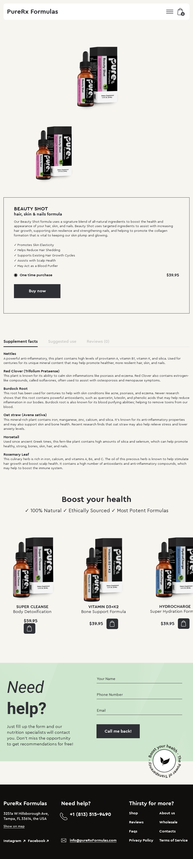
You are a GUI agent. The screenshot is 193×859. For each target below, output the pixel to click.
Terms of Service (173, 840)
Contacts (167, 831)
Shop (133, 813)
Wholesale (168, 822)
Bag (181, 11)
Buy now (37, 291)
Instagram (14, 841)
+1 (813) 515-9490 (90, 814)
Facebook (38, 841)
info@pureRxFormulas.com (93, 840)
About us (167, 813)
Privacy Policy (141, 840)
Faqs (133, 831)
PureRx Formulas (32, 11)
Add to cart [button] (29, 628)
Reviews (136, 822)
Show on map (14, 826)
